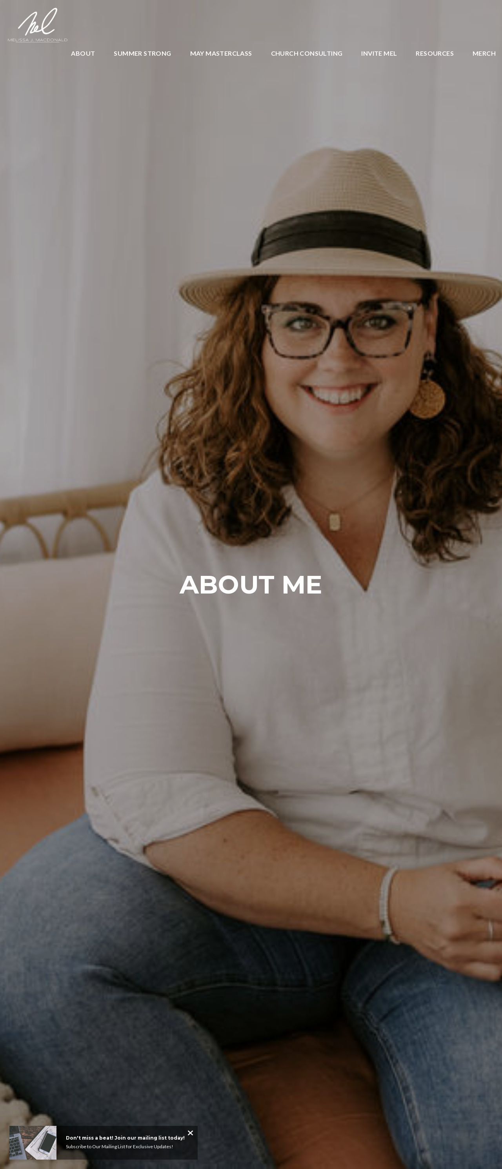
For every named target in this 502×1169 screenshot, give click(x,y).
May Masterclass (221, 53)
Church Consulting (307, 53)
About (83, 53)
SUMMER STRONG (142, 53)
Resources (435, 53)
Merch (484, 53)
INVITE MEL (379, 53)
